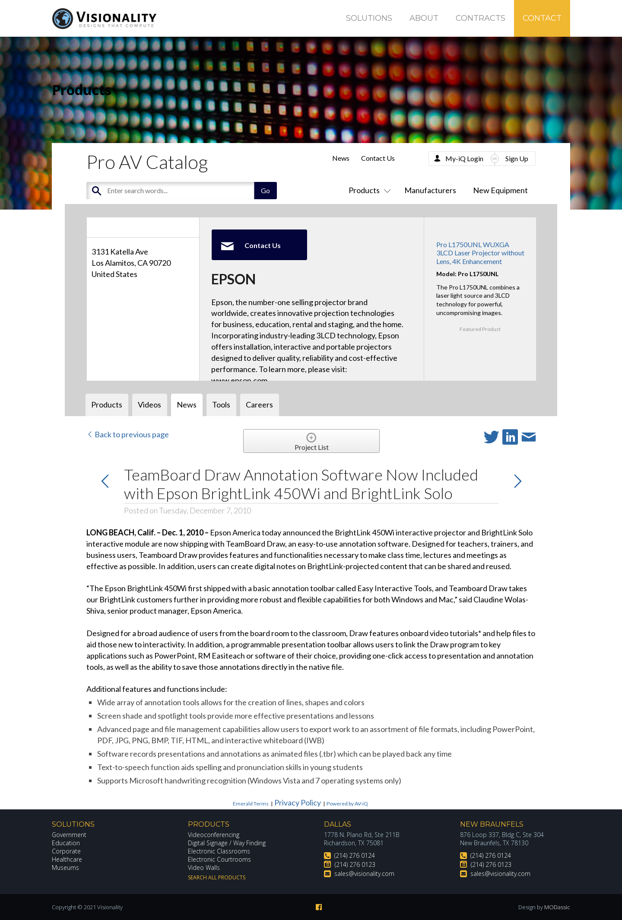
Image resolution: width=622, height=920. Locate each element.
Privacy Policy (297, 802)
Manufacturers (430, 190)
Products (368, 190)
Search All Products (216, 877)
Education (66, 843)
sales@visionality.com (364, 873)
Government (69, 835)
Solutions (369, 18)
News (340, 158)
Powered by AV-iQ (347, 803)
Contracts (480, 18)
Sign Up (516, 158)
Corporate (66, 851)
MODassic (557, 907)
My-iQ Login (464, 158)
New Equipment (500, 190)
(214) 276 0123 (355, 864)
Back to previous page (127, 434)
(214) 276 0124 (354, 855)
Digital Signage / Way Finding (227, 843)
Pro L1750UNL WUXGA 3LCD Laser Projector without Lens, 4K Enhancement (480, 252)
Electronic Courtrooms (219, 859)
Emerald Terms (251, 803)
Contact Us (378, 158)
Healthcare (67, 859)
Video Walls (204, 867)
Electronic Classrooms (219, 851)
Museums (65, 867)
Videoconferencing (213, 835)
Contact (542, 18)
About (423, 18)
